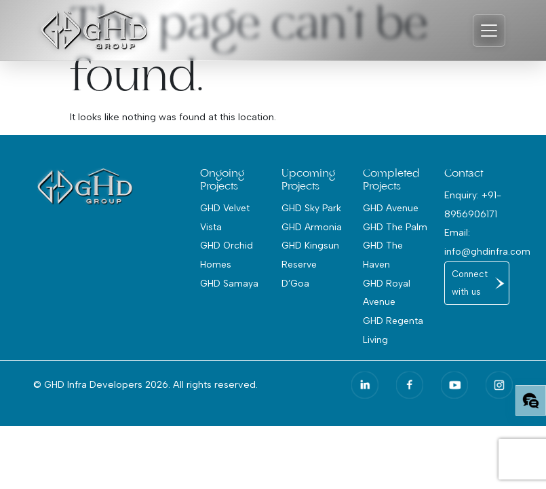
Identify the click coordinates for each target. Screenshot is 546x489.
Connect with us (470, 283)
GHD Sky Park (311, 207)
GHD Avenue (390, 207)
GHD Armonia (311, 226)
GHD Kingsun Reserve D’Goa (310, 264)
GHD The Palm (395, 226)
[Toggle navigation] (489, 30)
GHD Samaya (229, 283)
